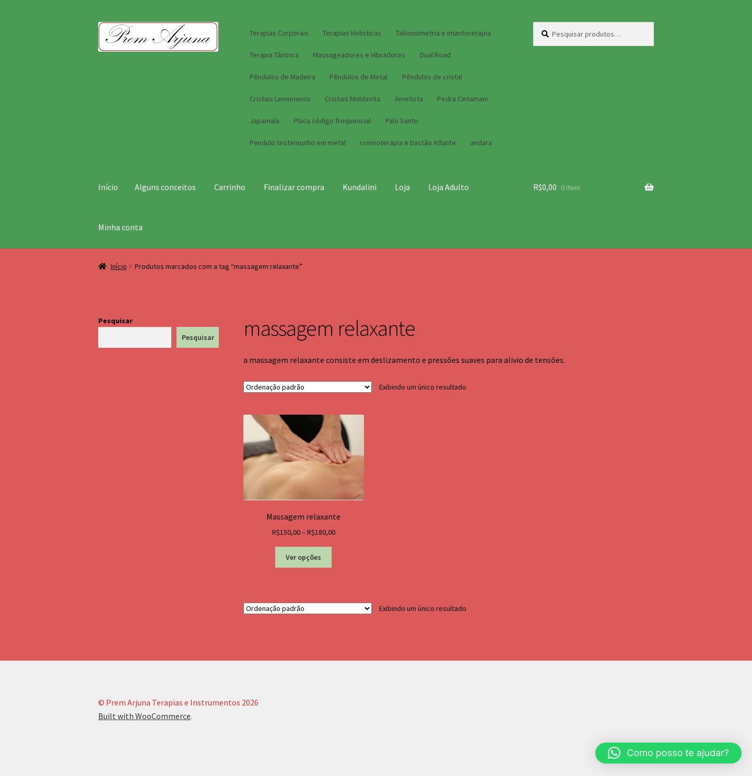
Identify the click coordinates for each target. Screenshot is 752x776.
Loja (402, 187)
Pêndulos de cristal (432, 76)
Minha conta (120, 227)
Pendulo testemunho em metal (298, 142)
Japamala (264, 120)
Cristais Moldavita (352, 98)
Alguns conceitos (165, 187)
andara (481, 142)
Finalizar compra (294, 187)
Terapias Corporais (279, 33)
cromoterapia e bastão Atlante (408, 142)
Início (108, 187)
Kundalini (360, 187)
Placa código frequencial (332, 120)
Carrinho (229, 187)
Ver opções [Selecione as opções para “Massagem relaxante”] (303, 557)
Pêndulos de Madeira (282, 76)
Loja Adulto (448, 187)
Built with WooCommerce (144, 716)
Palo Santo (401, 120)
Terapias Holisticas (352, 33)
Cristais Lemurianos (280, 98)
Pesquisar (115, 320)
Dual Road (435, 55)
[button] (668, 753)
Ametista (409, 98)
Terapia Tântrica (274, 55)
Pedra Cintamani (462, 98)
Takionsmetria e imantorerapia (443, 33)
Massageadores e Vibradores (359, 55)
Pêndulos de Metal (358, 76)
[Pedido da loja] (307, 387)
